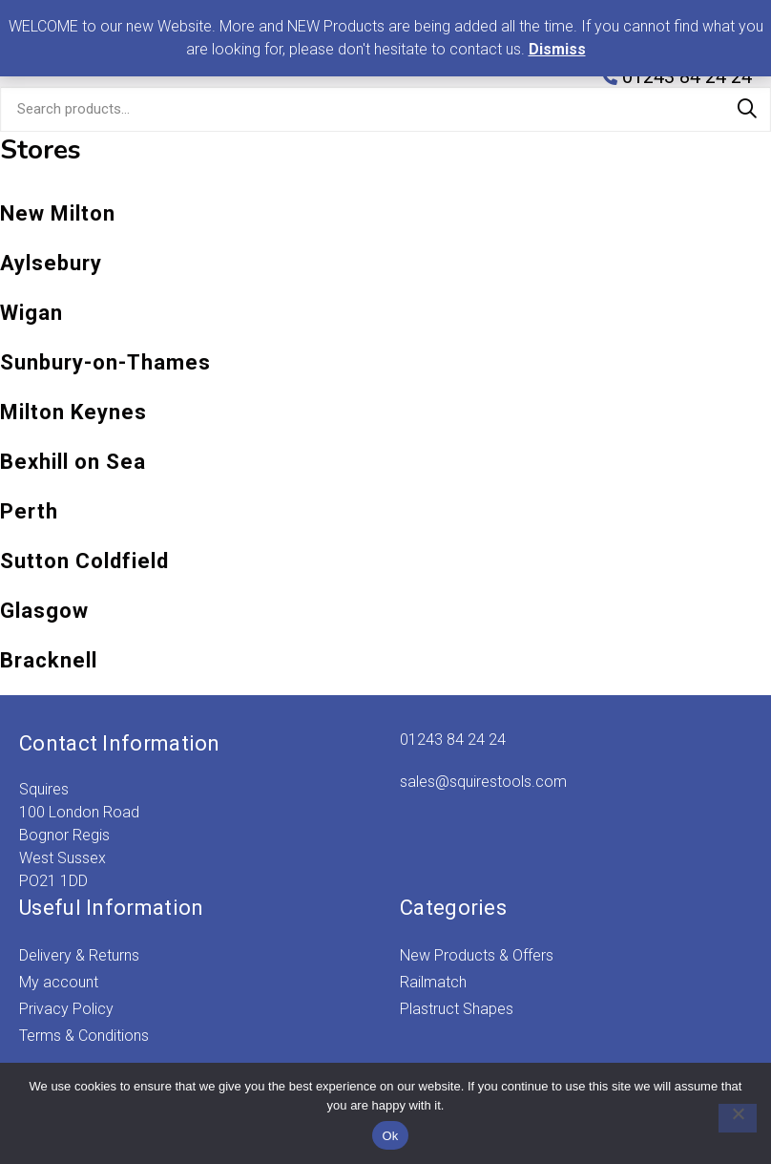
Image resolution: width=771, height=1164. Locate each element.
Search (747, 109)
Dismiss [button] (557, 49)
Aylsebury (51, 263)
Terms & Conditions (84, 1035)
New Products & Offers (476, 955)
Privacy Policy (66, 1009)
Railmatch (433, 982)
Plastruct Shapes (456, 1009)
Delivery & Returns (79, 955)
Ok (390, 1136)
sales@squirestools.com (483, 781)
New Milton (57, 213)
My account (58, 982)
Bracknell (48, 660)
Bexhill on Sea (73, 462)
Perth (29, 511)
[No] (728, 1118)
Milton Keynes (73, 412)
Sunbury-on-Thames (105, 362)
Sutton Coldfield (84, 561)
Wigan (31, 313)
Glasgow (44, 611)
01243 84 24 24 (453, 739)
